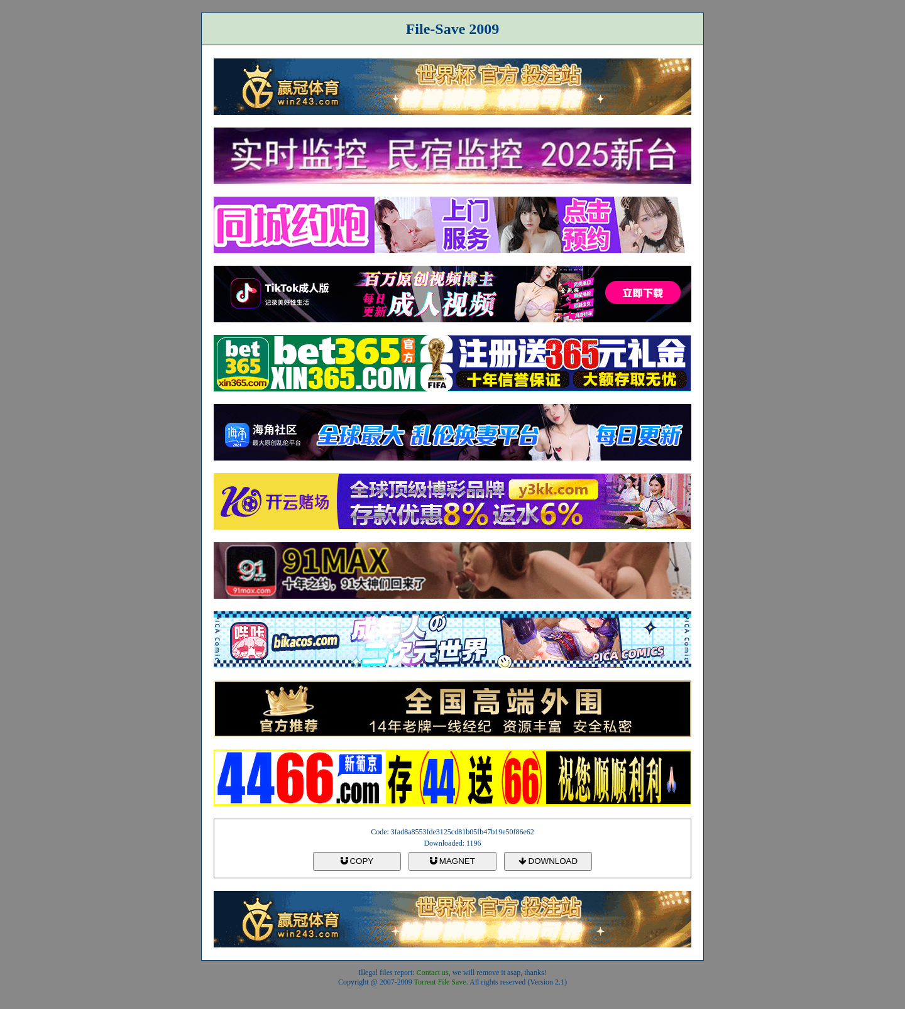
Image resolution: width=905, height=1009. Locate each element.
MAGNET (452, 861)
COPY (357, 861)
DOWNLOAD (548, 861)
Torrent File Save (440, 982)
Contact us (433, 972)
